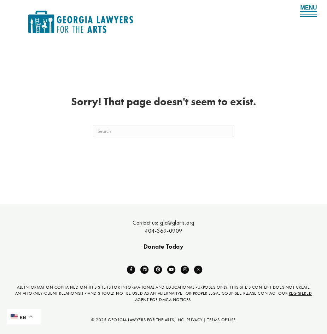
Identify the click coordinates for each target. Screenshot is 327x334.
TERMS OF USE (221, 320)
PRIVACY (195, 320)
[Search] (163, 131)
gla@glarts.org (177, 222)
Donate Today (163, 246)
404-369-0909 (163, 230)
